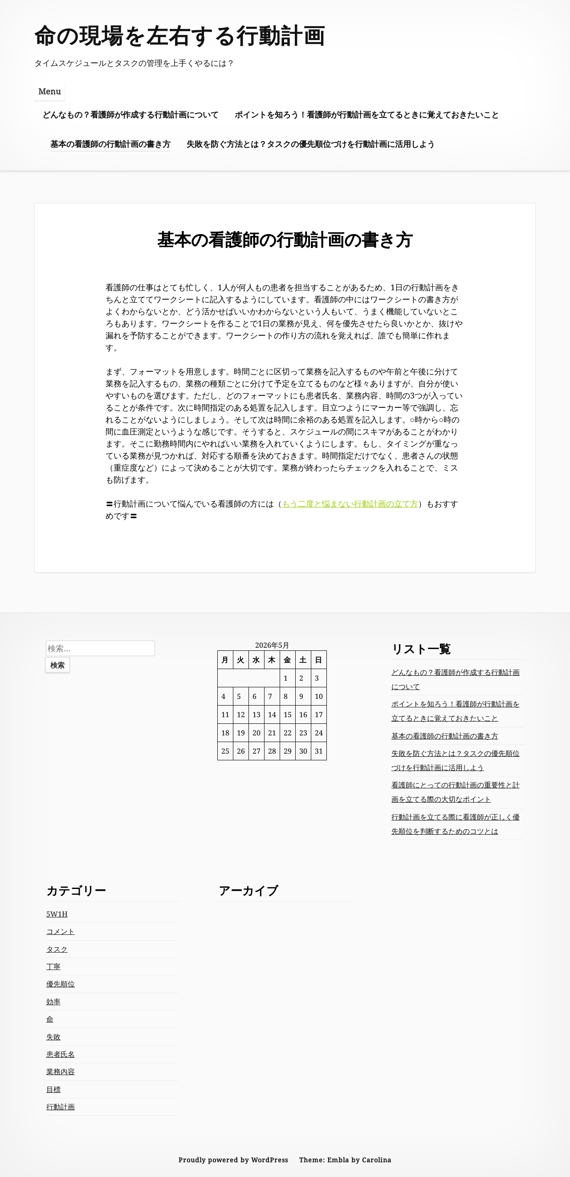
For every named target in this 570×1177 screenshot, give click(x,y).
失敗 (53, 1037)
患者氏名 (60, 1054)
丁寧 (53, 966)
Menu (49, 91)
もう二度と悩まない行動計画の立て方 (350, 503)
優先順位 (60, 984)
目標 (53, 1089)
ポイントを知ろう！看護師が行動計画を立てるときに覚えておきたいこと (367, 114)
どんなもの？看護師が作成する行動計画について (130, 114)
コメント (60, 931)
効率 (53, 1002)
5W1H (57, 914)
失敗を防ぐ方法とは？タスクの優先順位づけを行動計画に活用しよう (311, 143)
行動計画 (60, 1107)
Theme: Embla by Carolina (345, 1160)
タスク (57, 949)
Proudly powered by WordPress (233, 1160)
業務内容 (60, 1071)
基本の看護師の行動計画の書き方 (110, 143)
